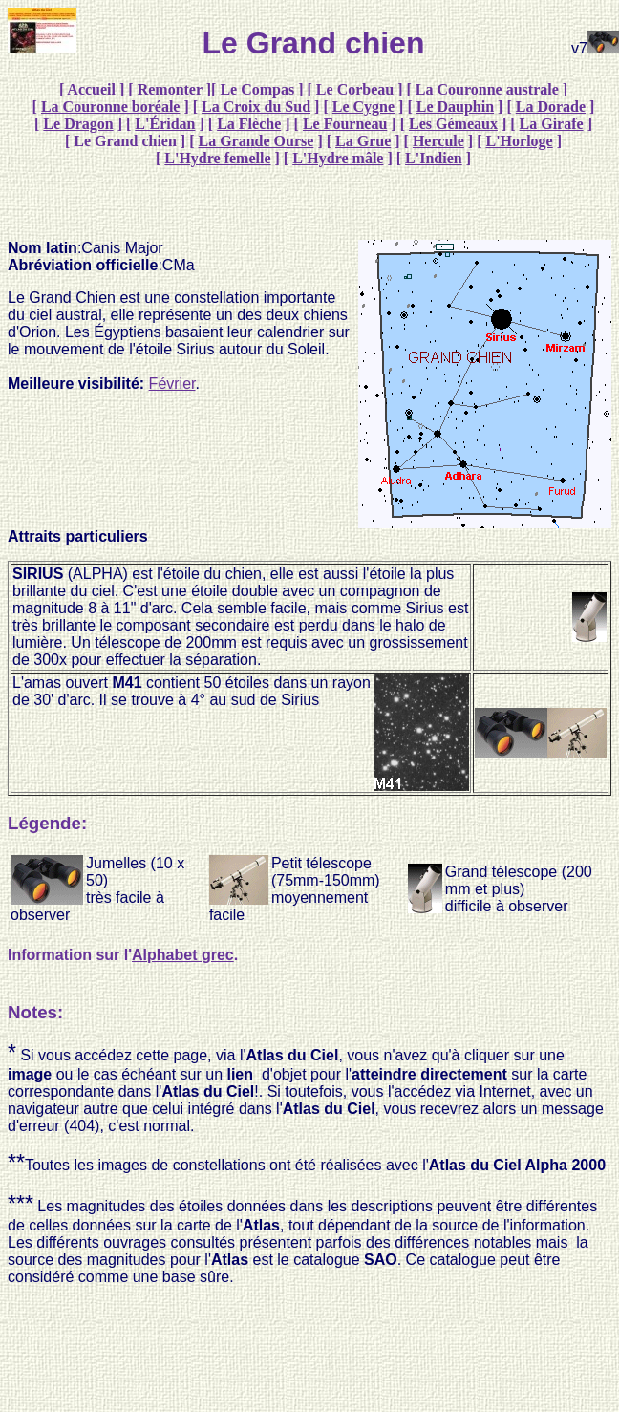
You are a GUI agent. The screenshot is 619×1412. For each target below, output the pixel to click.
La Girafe (552, 124)
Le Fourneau (345, 124)
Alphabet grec (183, 955)
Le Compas (257, 89)
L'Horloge (518, 141)
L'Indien (433, 158)
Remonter (170, 89)
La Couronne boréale (110, 106)
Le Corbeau (355, 89)
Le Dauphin (455, 106)
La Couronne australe (487, 89)
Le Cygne (363, 106)
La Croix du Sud (256, 106)
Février (172, 383)
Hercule (438, 141)
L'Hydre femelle (217, 158)
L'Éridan (165, 124)
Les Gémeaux (453, 124)
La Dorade (551, 106)
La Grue (363, 141)
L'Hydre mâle (337, 158)
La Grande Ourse (256, 141)
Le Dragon (78, 124)
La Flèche (249, 124)
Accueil (91, 89)
